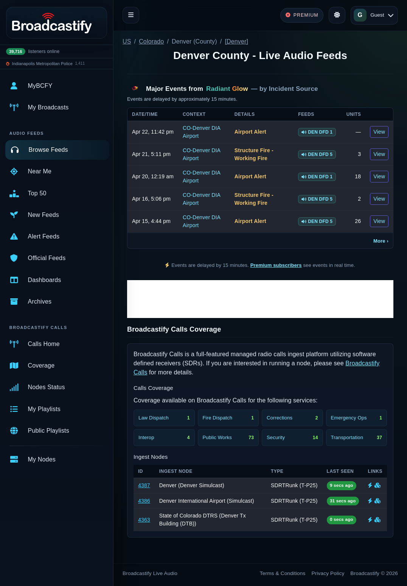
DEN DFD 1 (316, 132)
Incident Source (293, 88)
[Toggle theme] (337, 15)
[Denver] (236, 41)
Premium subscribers (276, 265)
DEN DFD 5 (316, 154)
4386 (144, 501)
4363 (144, 520)
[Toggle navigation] (131, 15)
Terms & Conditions (283, 573)
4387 (144, 485)
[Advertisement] (260, 299)
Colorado (151, 41)
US (127, 41)
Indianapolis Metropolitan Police (42, 63)
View (379, 132)
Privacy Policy (328, 573)
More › (380, 241)
